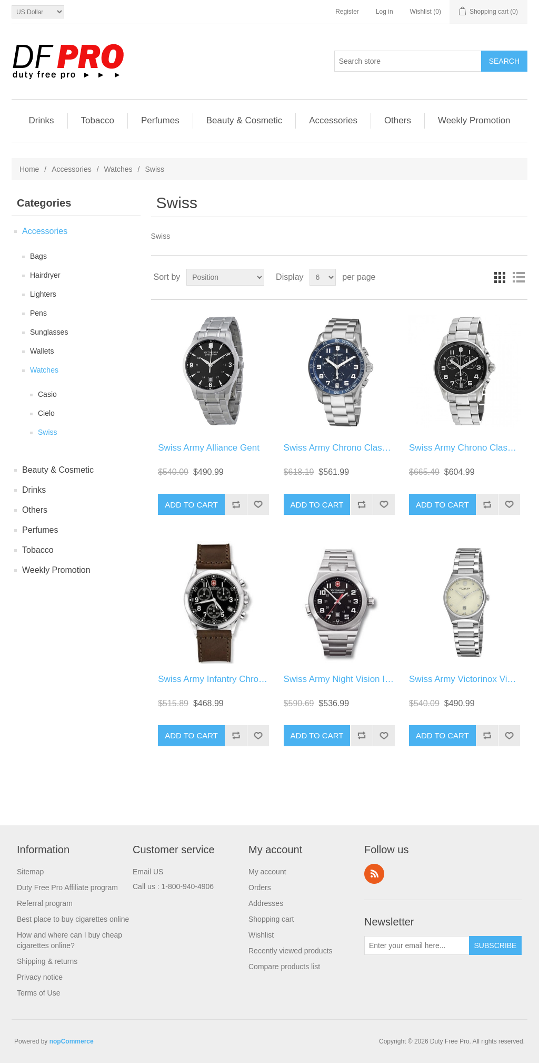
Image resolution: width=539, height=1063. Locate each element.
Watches (118, 169)
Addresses (265, 903)
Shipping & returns (47, 961)
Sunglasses (49, 332)
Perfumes (160, 120)
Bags (38, 256)
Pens (38, 313)
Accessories (333, 120)
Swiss (47, 432)
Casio (47, 394)
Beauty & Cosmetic (244, 120)
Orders (259, 887)
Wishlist (261, 935)
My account (267, 871)
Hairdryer (45, 275)
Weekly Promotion (474, 120)
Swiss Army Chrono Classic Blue (349, 448)
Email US (148, 871)
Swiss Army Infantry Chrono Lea (222, 679)
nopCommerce (71, 1041)
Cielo (46, 413)
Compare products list (284, 966)
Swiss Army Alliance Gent (208, 448)
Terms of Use (38, 993)
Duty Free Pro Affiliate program (67, 887)
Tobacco (97, 120)
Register (347, 11)
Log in (384, 11)
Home (29, 169)
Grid (499, 277)
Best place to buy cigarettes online (73, 919)
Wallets (42, 351)
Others (397, 120)
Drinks (41, 120)
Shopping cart (271, 919)
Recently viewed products (290, 951)
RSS (374, 874)
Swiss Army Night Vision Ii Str (342, 679)
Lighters (43, 294)
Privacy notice (40, 977)
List (518, 277)
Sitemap (30, 871)
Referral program (45, 903)
